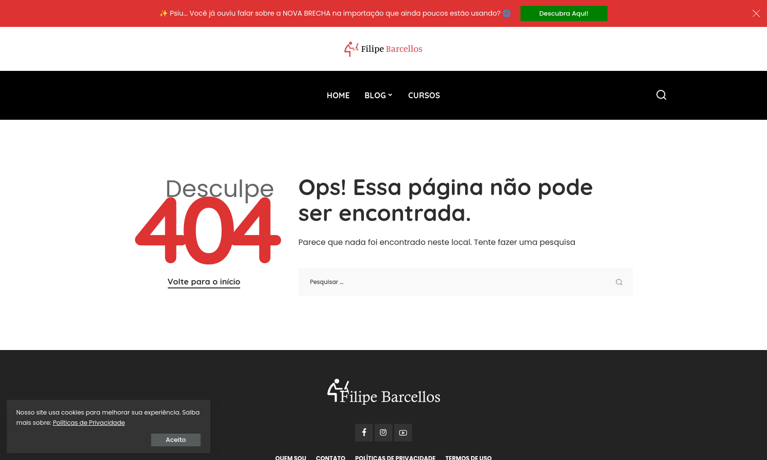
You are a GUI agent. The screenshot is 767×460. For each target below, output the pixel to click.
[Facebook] (364, 433)
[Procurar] (661, 95)
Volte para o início (204, 282)
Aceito (120, 438)
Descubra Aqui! (564, 13)
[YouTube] (403, 433)
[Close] (756, 14)
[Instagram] (383, 433)
